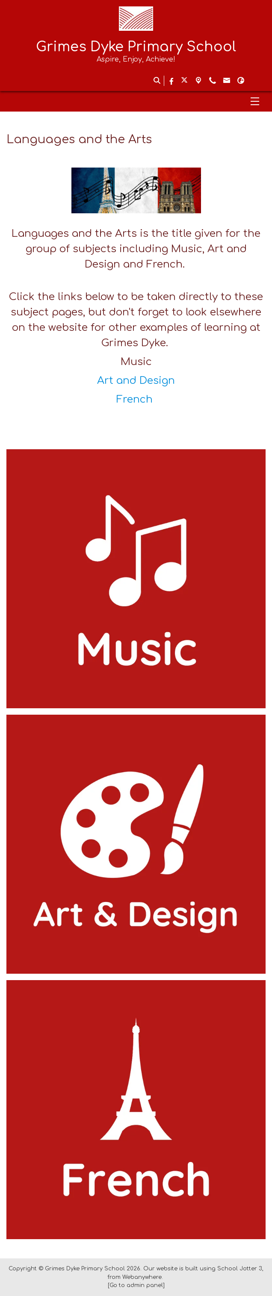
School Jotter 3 (239, 1269)
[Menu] (136, 101)
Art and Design (136, 380)
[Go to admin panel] (136, 1285)
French (136, 399)
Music (136, 362)
